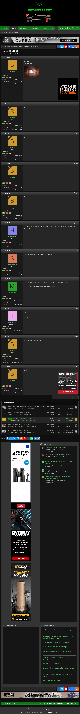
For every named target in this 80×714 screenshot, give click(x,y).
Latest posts (47, 444)
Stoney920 (11, 414)
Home (5, 28)
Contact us (42, 703)
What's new (23, 28)
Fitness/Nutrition (49, 473)
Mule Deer (48, 466)
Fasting (47, 470)
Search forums (13, 32)
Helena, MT (18, 304)
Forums (13, 28)
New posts (4, 32)
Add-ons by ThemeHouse (62, 709)
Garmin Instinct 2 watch (20, 431)
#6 (77, 223)
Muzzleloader (49, 451)
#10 (76, 336)
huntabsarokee (12, 420)
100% (8, 326)
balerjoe (5, 54)
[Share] (74, 57)
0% (8, 75)
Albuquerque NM (17, 83)
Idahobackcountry (13, 432)
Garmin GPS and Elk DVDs (21, 419)
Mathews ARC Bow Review (51, 663)
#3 (77, 133)
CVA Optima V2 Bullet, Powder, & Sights (57, 454)
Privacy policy (61, 703)
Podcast (44, 28)
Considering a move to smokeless (55, 447)
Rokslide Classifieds (28, 408)
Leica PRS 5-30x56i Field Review (53, 680)
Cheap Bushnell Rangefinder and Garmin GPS (28, 406)
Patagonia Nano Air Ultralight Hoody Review (56, 642)
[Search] (77, 28)
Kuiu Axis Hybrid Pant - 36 (21, 424)
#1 (77, 57)
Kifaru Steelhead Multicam (21, 412)
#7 (77, 251)
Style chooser (8, 703)
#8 (77, 279)
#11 (76, 366)
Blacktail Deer (49, 482)
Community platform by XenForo (27, 709)
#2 (77, 104)
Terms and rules (50, 703)
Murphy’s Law (12, 426)
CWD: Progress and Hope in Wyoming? (55, 647)
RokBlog (35, 28)
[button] (28, 28)
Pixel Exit (51, 709)
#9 (77, 308)
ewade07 (10, 408)
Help (67, 703)
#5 (77, 193)
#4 (77, 163)
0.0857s (45, 712)
